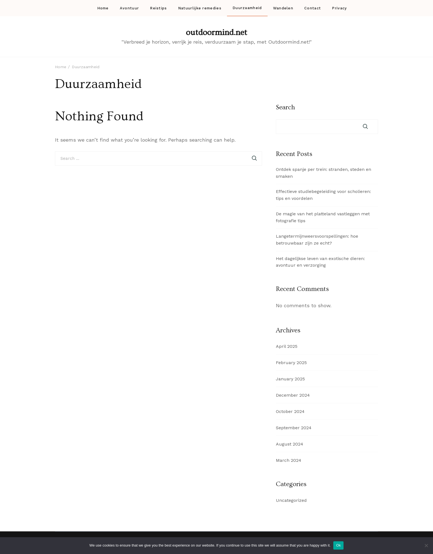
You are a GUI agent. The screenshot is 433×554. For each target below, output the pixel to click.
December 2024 (293, 395)
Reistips (158, 8)
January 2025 (290, 378)
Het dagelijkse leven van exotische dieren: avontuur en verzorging (320, 262)
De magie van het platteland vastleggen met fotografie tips (323, 217)
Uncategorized (291, 500)
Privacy (339, 8)
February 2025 (291, 362)
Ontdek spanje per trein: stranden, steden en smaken (323, 173)
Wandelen (283, 8)
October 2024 (290, 411)
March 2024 (288, 460)
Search (285, 107)
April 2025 (286, 346)
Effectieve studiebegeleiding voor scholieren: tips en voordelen (323, 195)
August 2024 (289, 444)
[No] (426, 545)
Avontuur (129, 8)
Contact (312, 8)
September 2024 (293, 427)
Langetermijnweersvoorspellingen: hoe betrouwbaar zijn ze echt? (317, 240)
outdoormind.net (216, 32)
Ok (338, 545)
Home (103, 8)
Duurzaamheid (247, 8)
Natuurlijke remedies (199, 8)
